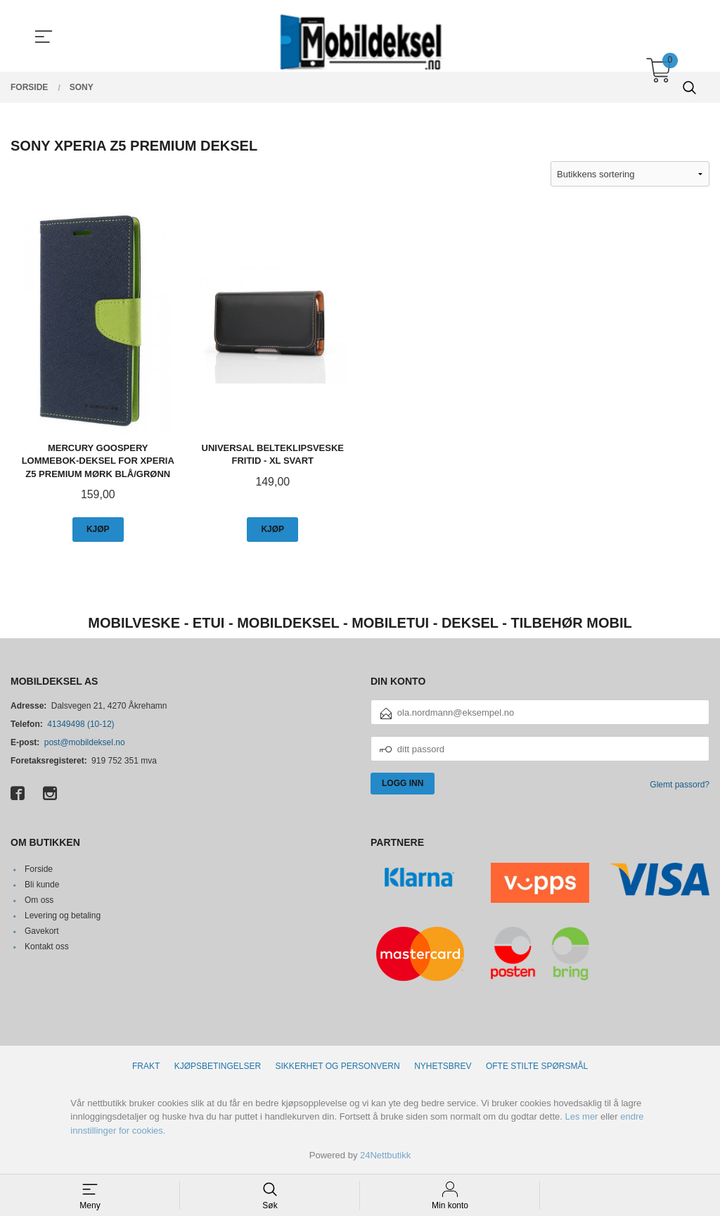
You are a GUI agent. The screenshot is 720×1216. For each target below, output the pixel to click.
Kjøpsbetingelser (217, 1066)
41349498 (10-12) (80, 725)
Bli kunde (42, 884)
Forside (39, 869)
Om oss (39, 900)
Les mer (581, 1116)
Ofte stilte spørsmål (537, 1066)
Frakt (146, 1066)
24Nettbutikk (385, 1155)
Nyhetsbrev (442, 1066)
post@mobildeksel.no (84, 743)
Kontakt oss (47, 946)
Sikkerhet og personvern (338, 1066)
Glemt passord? (679, 785)
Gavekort (42, 931)
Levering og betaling (63, 915)
